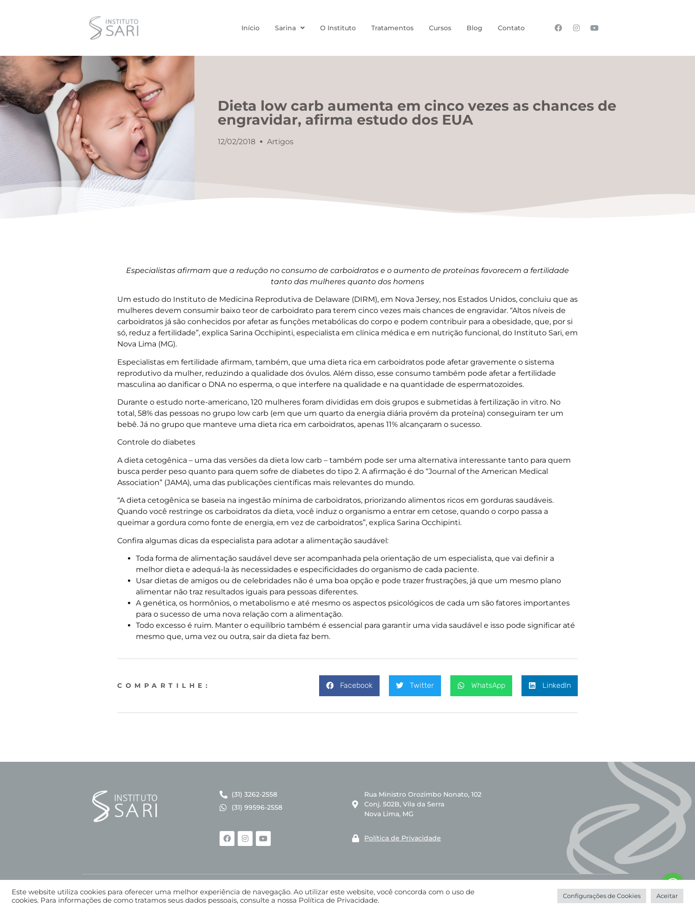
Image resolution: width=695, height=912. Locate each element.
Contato (511, 28)
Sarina (290, 28)
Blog (474, 28)
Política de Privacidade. (339, 900)
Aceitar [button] (667, 895)
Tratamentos (392, 28)
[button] (349, 685)
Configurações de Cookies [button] (602, 895)
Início (250, 28)
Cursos (440, 28)
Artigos (280, 141)
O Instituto (338, 28)
